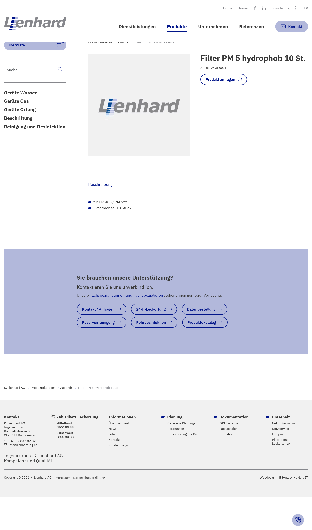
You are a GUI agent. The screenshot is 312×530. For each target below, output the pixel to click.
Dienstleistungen (132, 27)
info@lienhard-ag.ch (23, 477)
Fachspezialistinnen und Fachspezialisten (127, 311)
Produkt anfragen (222, 94)
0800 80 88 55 (67, 459)
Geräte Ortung (20, 126)
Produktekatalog (100, 56)
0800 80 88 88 (67, 469)
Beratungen (175, 461)
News (240, 8)
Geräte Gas (16, 117)
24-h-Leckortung (155, 326)
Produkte (173, 27)
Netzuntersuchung (285, 455)
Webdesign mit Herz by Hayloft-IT (284, 510)
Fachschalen (229, 461)
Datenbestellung (97, 339)
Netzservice (280, 461)
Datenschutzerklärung (89, 510)
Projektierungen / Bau (183, 466)
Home (223, 8)
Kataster (226, 466)
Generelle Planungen (182, 455)
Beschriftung (18, 134)
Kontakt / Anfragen (99, 326)
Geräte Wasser (20, 108)
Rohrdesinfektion (98, 353)
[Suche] (59, 84)
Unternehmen (211, 27)
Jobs (112, 466)
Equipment (280, 466)
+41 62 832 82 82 (22, 473)
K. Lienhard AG (14, 420)
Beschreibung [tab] (100, 198)
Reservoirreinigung (152, 339)
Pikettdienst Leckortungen (282, 474)
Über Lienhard (119, 455)
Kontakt (114, 472)
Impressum (62, 510)
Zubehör (124, 56)
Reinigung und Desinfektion (34, 143)
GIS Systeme (229, 455)
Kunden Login (118, 478)
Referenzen (250, 27)
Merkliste (38, 58)
